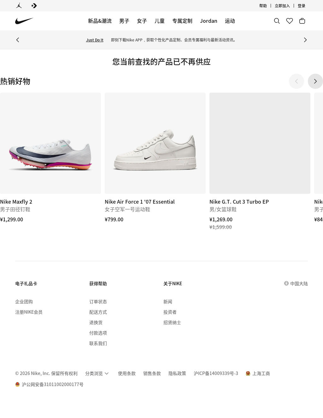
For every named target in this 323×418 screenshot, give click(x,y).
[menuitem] (97, 373)
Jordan (208, 20)
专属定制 (182, 20)
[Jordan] (19, 5)
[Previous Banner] (17, 39)
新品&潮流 (100, 20)
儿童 (160, 20)
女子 (142, 20)
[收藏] (289, 21)
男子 (124, 20)
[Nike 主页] (24, 21)
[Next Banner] (305, 39)
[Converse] (34, 5)
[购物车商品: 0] (302, 21)
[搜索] (277, 21)
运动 (230, 20)
